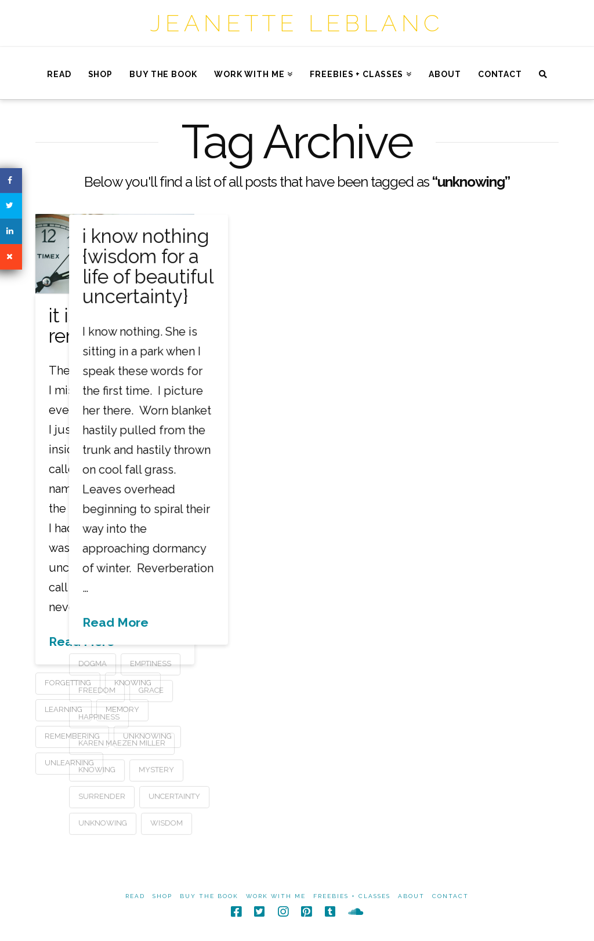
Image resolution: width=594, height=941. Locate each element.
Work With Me (276, 896)
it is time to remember (96, 325)
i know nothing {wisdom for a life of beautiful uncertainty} (222, 266)
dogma (167, 663)
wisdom (241, 822)
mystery (231, 769)
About (411, 896)
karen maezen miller (196, 743)
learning (63, 709)
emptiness (225, 663)
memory (122, 709)
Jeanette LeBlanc (297, 23)
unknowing (177, 822)
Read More (82, 641)
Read (135, 896)
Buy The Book (209, 896)
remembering (72, 736)
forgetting (68, 682)
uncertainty (249, 795)
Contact (450, 896)
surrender (176, 795)
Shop (162, 896)
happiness (173, 716)
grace (225, 689)
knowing (171, 769)
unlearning (69, 762)
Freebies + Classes (351, 896)
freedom (171, 689)
